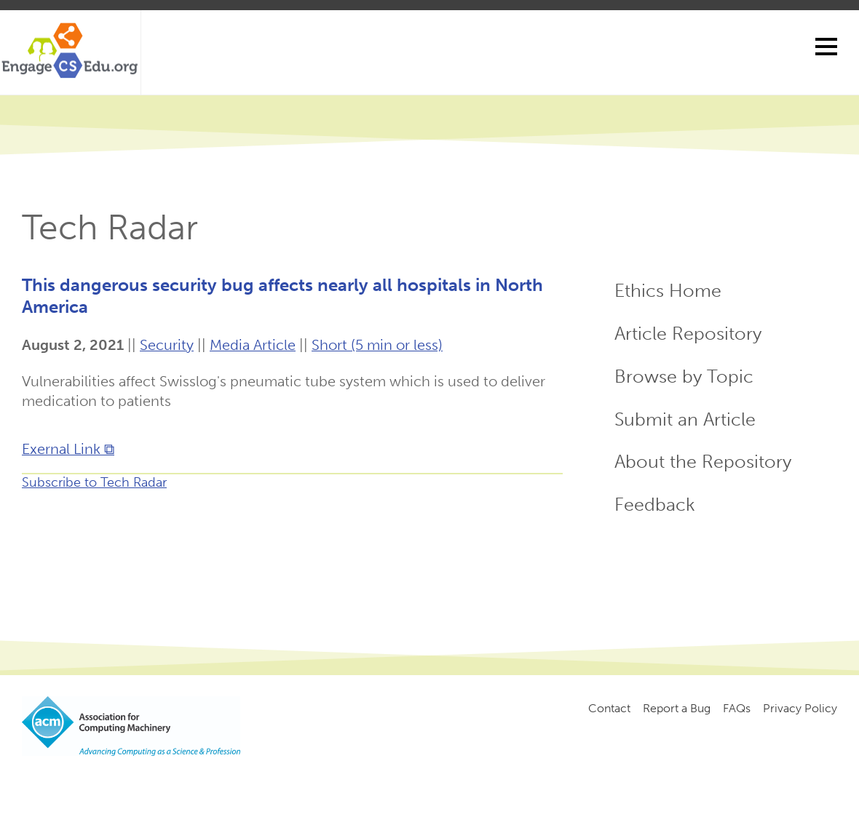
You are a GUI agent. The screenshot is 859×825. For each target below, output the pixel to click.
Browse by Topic (683, 376)
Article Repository (687, 333)
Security (167, 345)
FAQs (737, 708)
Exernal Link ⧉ (68, 449)
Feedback (654, 504)
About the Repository (702, 461)
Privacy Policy (800, 708)
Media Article (253, 345)
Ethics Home (667, 290)
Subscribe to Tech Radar (94, 482)
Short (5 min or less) (377, 345)
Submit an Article (685, 419)
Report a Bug (676, 708)
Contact (609, 708)
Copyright (267, 781)
